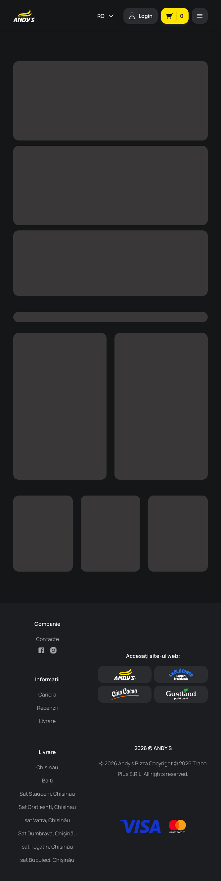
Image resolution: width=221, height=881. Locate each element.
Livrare (47, 721)
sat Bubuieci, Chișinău (47, 859)
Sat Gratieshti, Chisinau (47, 807)
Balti (47, 780)
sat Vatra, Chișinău (47, 820)
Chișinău (47, 767)
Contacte (47, 639)
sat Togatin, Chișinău (47, 846)
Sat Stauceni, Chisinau (47, 793)
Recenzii (47, 707)
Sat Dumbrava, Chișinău (47, 833)
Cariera (47, 694)
